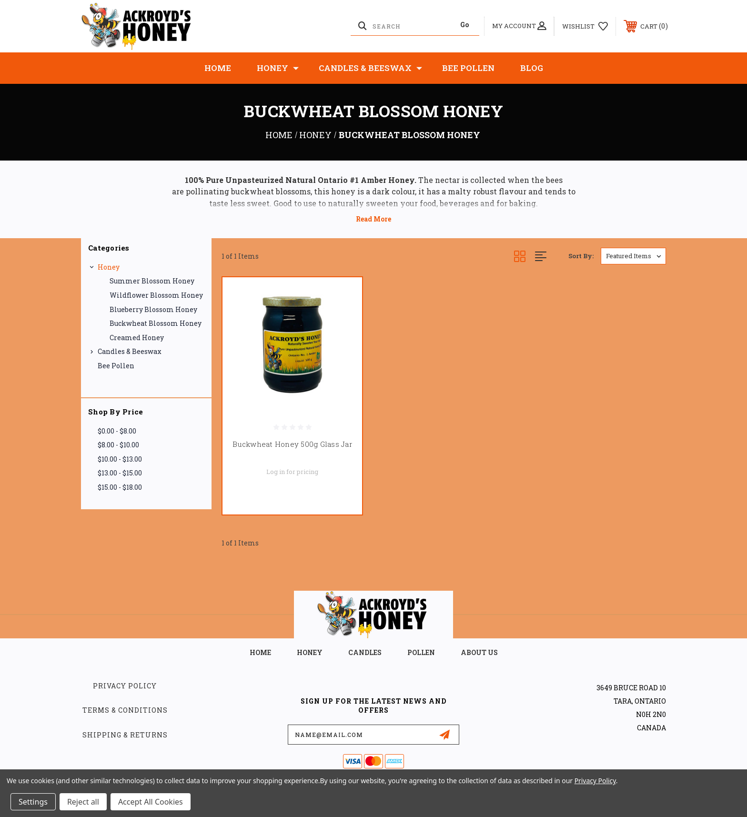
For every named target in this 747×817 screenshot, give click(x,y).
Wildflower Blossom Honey (156, 295)
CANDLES (365, 652)
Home (217, 67)
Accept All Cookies (150, 802)
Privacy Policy (125, 685)
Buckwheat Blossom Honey (156, 323)
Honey (278, 68)
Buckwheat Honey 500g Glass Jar (292, 444)
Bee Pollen (468, 67)
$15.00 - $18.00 (120, 487)
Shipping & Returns (125, 734)
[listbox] (633, 256)
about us (479, 652)
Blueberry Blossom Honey (153, 309)
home (260, 652)
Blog (531, 67)
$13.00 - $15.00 (120, 472)
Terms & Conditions (125, 710)
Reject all (83, 802)
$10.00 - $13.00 (120, 459)
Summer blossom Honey (152, 280)
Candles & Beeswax (370, 68)
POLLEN (421, 652)
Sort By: (581, 256)
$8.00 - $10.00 (118, 444)
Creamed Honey (137, 337)
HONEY (310, 652)
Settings (33, 802)
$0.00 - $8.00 (117, 430)
